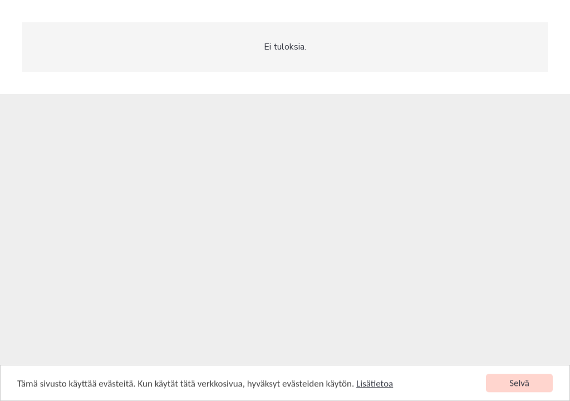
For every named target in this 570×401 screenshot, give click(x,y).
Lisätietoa (374, 384)
